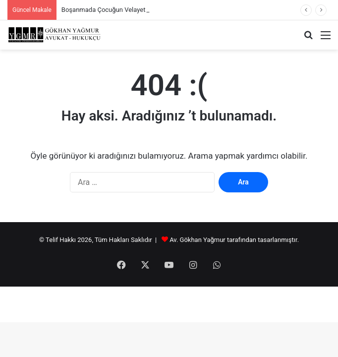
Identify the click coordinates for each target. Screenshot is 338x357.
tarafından (242, 239)
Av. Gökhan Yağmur (197, 239)
